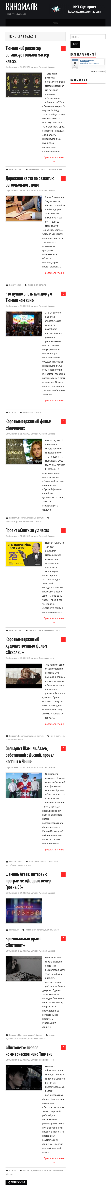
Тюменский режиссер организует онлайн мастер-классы (28, 55)
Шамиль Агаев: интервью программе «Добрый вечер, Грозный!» (29, 881)
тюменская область (38, 169)
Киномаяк (22, 7)
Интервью (14, 930)
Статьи (12, 412)
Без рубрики (15, 285)
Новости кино (15, 169)
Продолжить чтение (53, 159)
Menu (55, 23)
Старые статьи (16, 1182)
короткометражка (14, 521)
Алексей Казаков (47, 67)
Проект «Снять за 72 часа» (27, 530)
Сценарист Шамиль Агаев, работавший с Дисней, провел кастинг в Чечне (30, 755)
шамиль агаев (55, 169)
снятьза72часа (36, 630)
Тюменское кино (46, 658)
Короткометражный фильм (31, 518)
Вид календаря (98, 72)
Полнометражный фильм (30, 1035)
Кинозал (13, 518)
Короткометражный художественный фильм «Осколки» (26, 646)
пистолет (23, 1039)
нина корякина (57, 736)
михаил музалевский (33, 1170)
